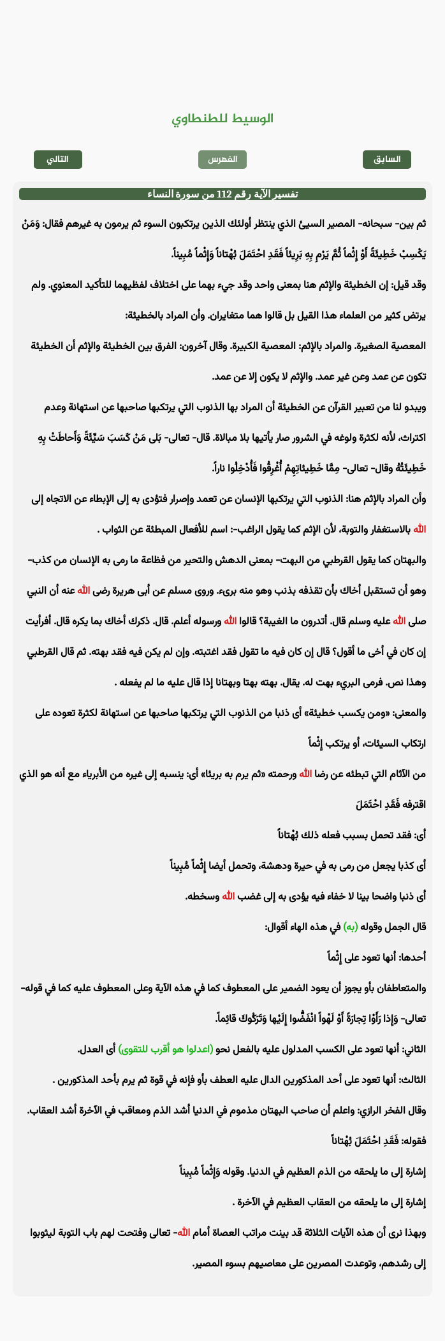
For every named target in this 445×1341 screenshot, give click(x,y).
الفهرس (223, 159)
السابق (387, 159)
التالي (58, 159)
